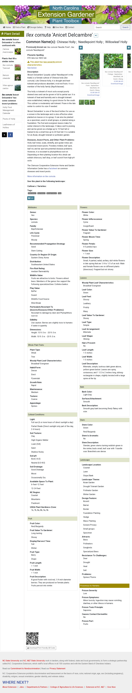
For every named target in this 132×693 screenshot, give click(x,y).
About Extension (9, 687)
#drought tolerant (51, 193)
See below (32, 68)
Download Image (93, 95)
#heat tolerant (32, 193)
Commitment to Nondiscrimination (25, 668)
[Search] (107, 27)
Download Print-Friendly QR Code (41, 648)
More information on (41, 176)
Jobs (21, 687)
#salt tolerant (41, 193)
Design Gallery (35, 27)
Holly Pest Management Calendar (8, 110)
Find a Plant (19, 27)
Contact (69, 27)
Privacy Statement (57, 668)
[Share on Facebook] (10, 134)
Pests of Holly (9, 119)
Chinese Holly (66, 42)
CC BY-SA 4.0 (94, 92)
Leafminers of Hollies (9, 126)
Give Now (58, 27)
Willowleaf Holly (116, 42)
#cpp (59, 193)
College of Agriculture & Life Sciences (66, 687)
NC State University (10, 660)
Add (30, 198)
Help (48, 27)
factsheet (53, 168)
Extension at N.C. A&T (95, 687)
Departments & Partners (37, 687)
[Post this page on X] (4, 134)
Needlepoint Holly (90, 42)
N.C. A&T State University (34, 660)
